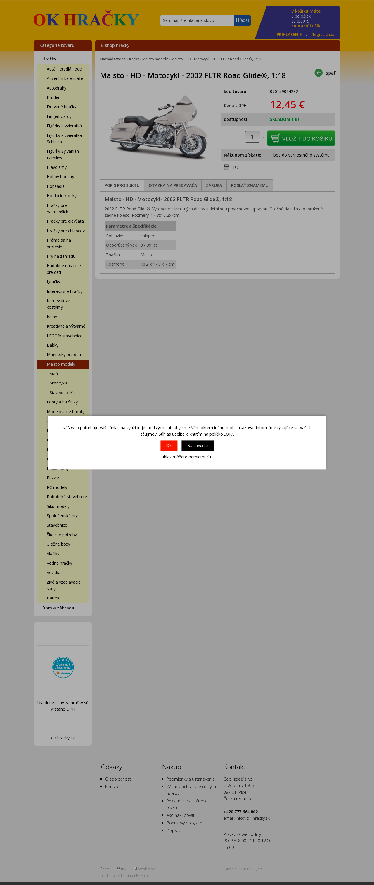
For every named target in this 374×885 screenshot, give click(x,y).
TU (212, 457)
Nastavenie (197, 446)
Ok (169, 446)
